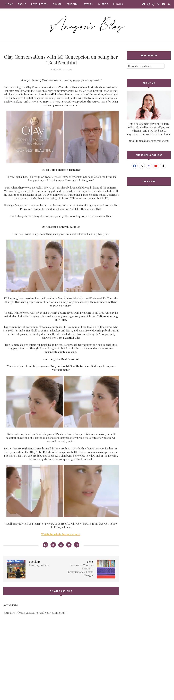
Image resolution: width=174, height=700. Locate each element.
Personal (73, 4)
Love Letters (39, 4)
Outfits (103, 4)
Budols (118, 4)
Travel (57, 4)
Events (88, 4)
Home (9, 4)
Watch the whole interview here (60, 534)
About (22, 4)
